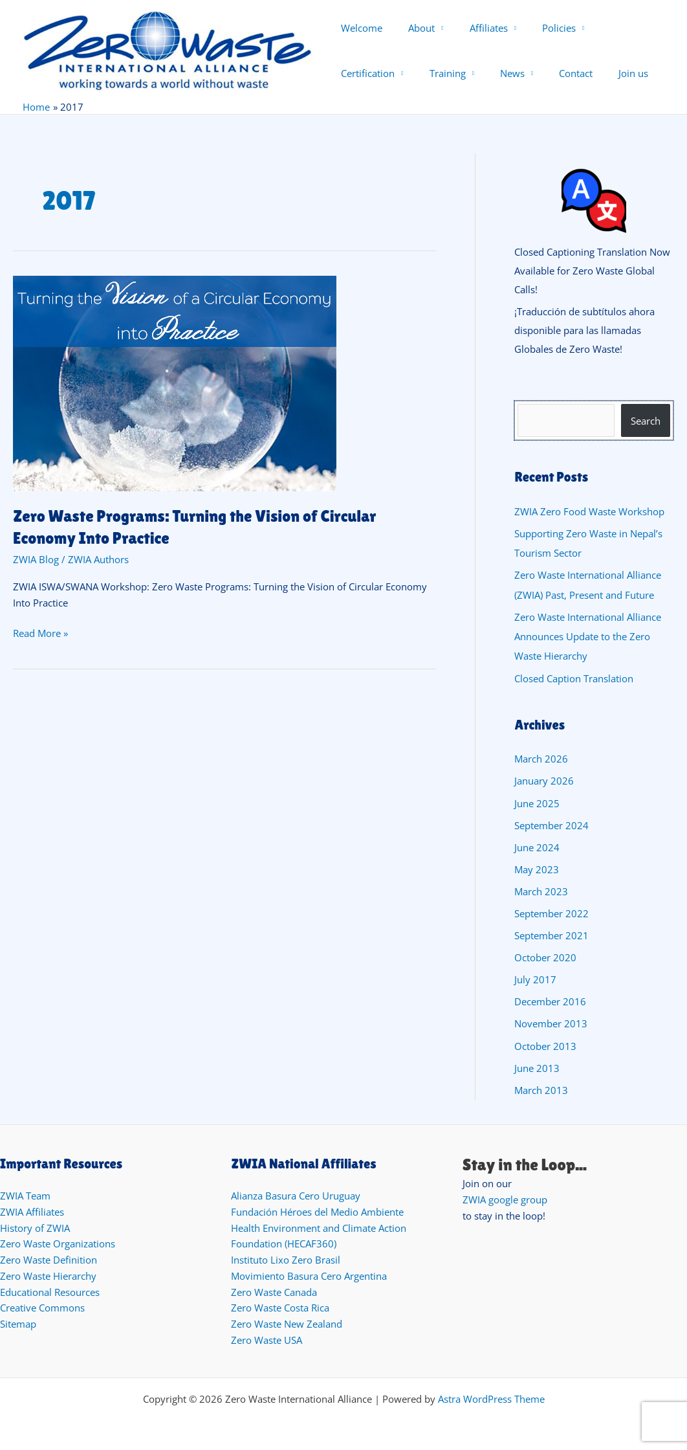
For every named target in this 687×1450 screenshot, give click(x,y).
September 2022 (551, 913)
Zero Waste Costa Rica (280, 1305)
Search (645, 424)
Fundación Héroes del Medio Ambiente (317, 1209)
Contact (475, 73)
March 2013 (541, 1088)
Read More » (40, 634)
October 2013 (545, 1044)
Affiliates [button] (476, 27)
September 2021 (551, 935)
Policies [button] (539, 27)
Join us (526, 73)
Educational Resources (50, 1289)
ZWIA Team (25, 1193)
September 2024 (551, 826)
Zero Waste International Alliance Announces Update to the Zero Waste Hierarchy (587, 638)
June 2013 (537, 1066)
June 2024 (537, 848)
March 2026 (541, 760)
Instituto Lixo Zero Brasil (285, 1257)
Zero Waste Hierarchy (48, 1273)
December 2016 (550, 1000)
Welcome (361, 27)
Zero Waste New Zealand (286, 1321)
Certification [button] (611, 27)
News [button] (418, 73)
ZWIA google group (505, 1197)
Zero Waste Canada (274, 1289)
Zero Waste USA (266, 1338)
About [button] (415, 27)
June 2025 (537, 804)
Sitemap (18, 1321)
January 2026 (544, 781)
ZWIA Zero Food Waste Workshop (589, 514)
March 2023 (541, 891)
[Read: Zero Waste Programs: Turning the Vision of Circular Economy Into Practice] (174, 383)
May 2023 (536, 869)
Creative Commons (42, 1305)
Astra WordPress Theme (491, 1396)
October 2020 (545, 956)
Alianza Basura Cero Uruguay (295, 1193)
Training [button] (359, 73)
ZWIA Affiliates (32, 1209)
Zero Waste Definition (48, 1257)
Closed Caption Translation (573, 679)
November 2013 (550, 1022)
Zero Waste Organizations (57, 1241)
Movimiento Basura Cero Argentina (309, 1273)
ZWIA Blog (36, 560)
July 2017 (535, 978)
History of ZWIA (35, 1225)
